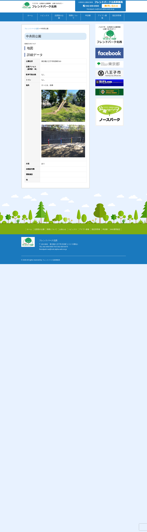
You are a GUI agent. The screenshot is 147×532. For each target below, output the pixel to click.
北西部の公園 (59, 17)
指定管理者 (116, 15)
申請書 (88, 15)
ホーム (30, 15)
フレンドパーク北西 (32, 28)
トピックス (44, 15)
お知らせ (62, 229)
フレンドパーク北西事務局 (51, 260)
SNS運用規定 (115, 229)
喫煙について (73, 17)
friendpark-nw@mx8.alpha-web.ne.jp (100, 9)
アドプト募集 (102, 17)
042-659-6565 (91, 6)
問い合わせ (111, 6)
